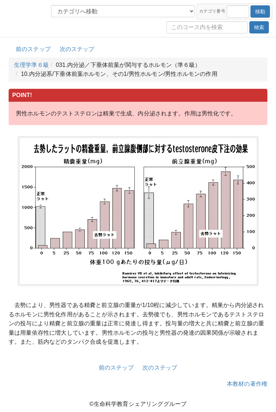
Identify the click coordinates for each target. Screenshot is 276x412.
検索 (259, 27)
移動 (260, 11)
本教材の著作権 (247, 384)
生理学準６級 (31, 65)
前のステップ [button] (33, 49)
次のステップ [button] (77, 49)
